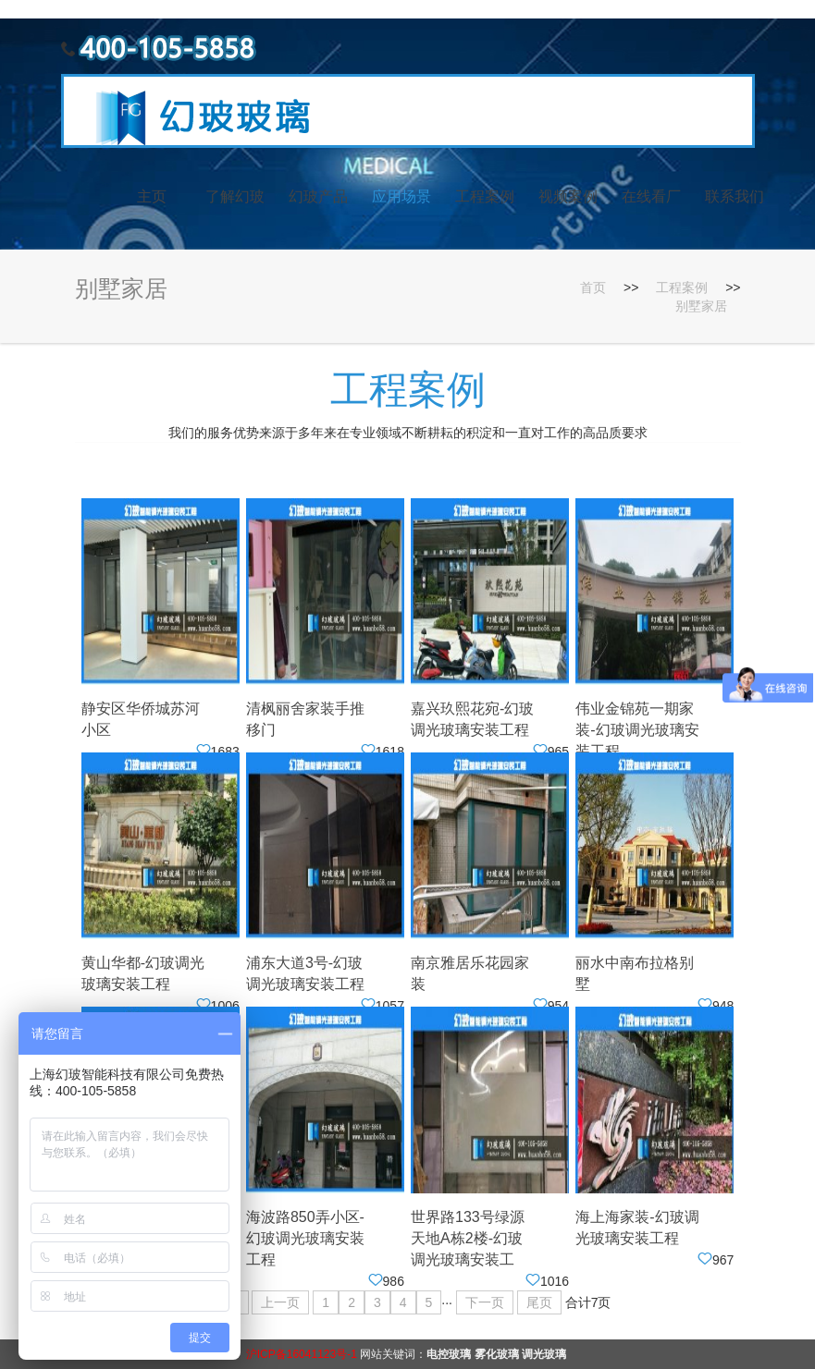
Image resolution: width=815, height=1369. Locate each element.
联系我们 (734, 196)
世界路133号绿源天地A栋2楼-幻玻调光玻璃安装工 (468, 1238)
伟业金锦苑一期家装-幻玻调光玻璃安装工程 (636, 730)
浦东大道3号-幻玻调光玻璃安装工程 (305, 973)
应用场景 (401, 196)
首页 (593, 287)
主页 (152, 196)
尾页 (539, 1302)
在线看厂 (651, 196)
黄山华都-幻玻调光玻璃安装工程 (142, 973)
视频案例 (568, 196)
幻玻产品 (318, 196)
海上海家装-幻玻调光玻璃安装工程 (636, 1227)
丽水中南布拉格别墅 (634, 973)
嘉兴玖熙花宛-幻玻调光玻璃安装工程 (472, 719)
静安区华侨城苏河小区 (140, 719)
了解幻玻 (235, 196)
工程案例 (484, 196)
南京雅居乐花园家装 (470, 973)
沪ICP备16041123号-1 (301, 1354)
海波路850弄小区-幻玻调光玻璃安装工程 (305, 1238)
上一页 (280, 1302)
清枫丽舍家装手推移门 (305, 719)
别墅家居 (701, 306)
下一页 (484, 1302)
